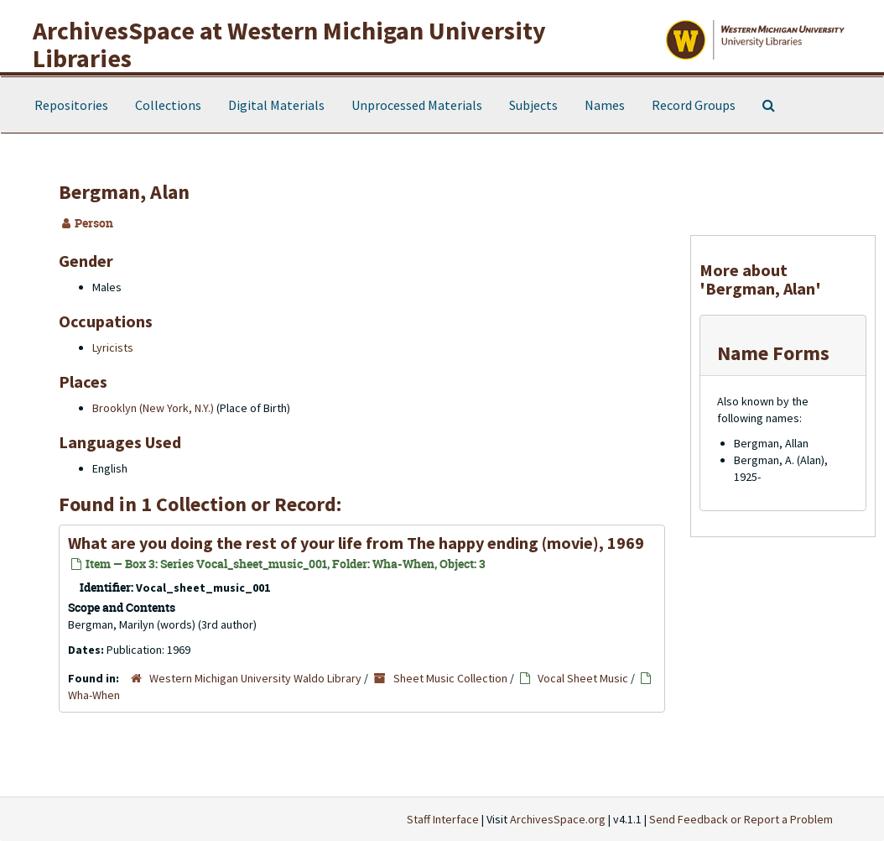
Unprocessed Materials (416, 105)
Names (605, 105)
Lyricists (112, 347)
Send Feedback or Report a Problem (741, 819)
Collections (168, 105)
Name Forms (773, 353)
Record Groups (694, 105)
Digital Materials (276, 105)
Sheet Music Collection (450, 678)
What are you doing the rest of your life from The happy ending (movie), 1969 (356, 542)
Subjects (533, 105)
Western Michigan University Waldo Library (255, 678)
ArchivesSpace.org (558, 819)
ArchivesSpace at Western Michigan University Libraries (289, 44)
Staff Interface (443, 819)
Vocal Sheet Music (583, 678)
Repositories (71, 105)
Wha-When (94, 695)
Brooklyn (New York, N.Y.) (153, 407)
